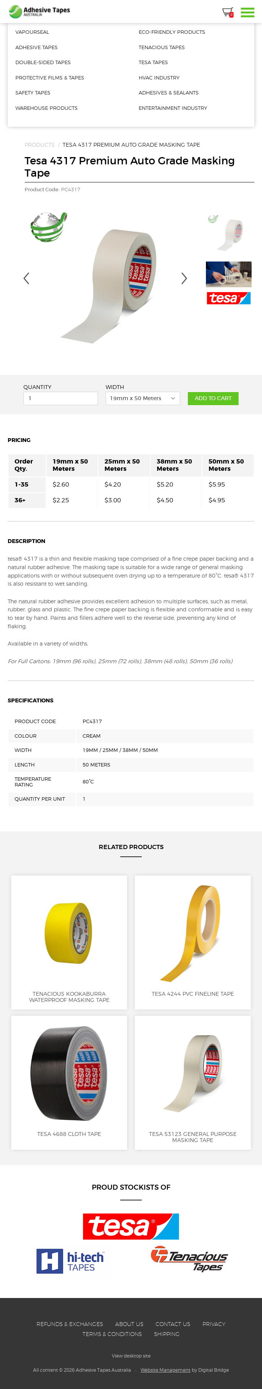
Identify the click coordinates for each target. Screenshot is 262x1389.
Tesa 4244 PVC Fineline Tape (193, 939)
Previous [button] (26, 278)
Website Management (166, 1370)
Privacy (214, 1324)
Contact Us (173, 1324)
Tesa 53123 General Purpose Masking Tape (193, 1082)
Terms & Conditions (112, 1334)
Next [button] (184, 278)
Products (40, 145)
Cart (227, 12)
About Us (129, 1324)
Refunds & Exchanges (69, 1324)
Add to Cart (213, 398)
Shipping (167, 1334)
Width (115, 387)
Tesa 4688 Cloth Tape (69, 1079)
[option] (105, 284)
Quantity (37, 387)
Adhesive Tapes (39, 11)
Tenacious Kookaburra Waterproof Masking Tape (69, 942)
